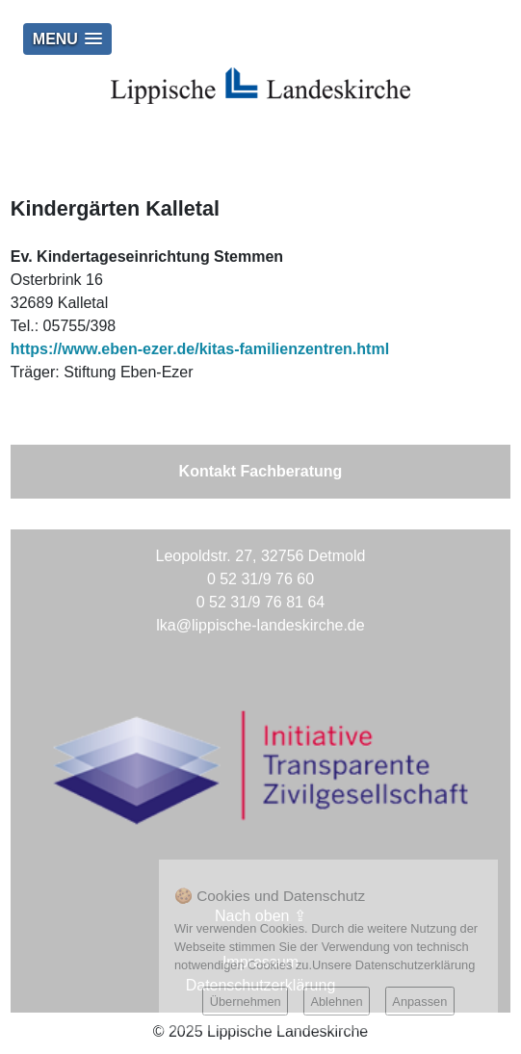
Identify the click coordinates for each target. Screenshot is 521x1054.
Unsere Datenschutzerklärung (393, 965)
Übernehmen (245, 1001)
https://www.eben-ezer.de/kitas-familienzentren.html (200, 349)
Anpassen (419, 1001)
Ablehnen (336, 1001)
